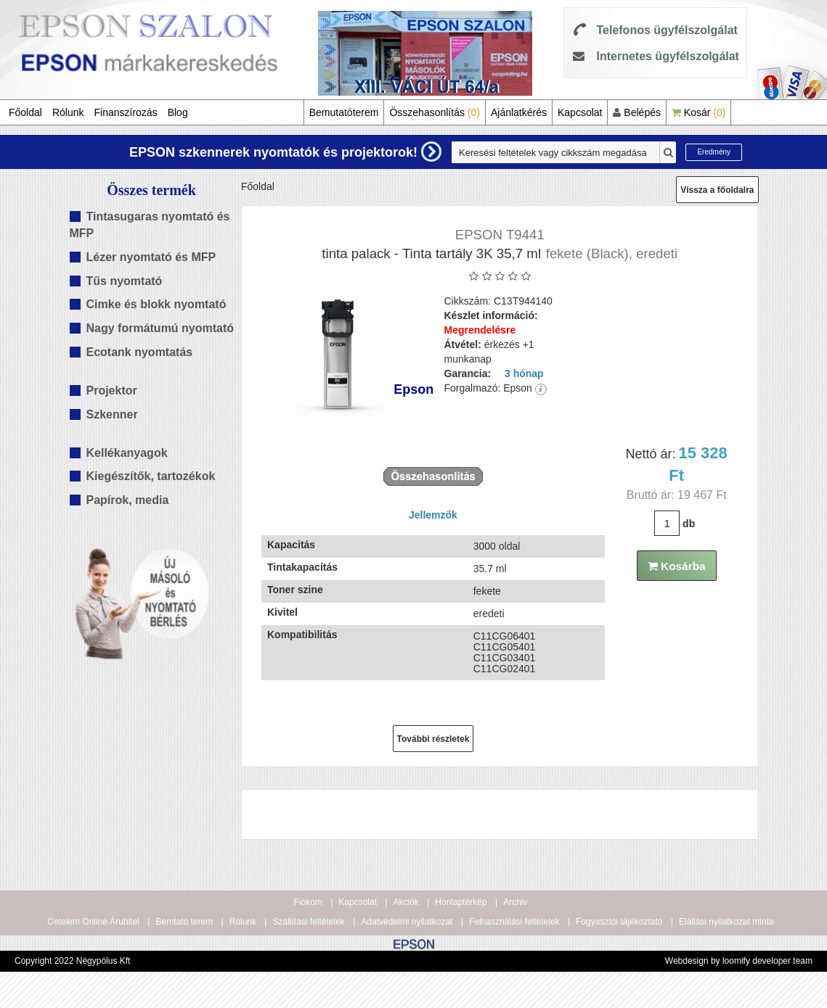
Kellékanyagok (127, 453)
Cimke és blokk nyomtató (156, 304)
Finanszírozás (126, 112)
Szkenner (112, 414)
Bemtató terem (184, 922)
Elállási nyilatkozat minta (726, 922)
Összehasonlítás (434, 112)
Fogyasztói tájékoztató (619, 922)
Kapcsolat (580, 112)
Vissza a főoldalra (717, 190)
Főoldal (25, 112)
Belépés (636, 112)
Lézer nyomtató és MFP (151, 257)
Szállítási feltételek (308, 922)
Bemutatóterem (344, 112)
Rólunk (68, 112)
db (689, 523)
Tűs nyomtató (124, 281)
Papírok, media (127, 500)
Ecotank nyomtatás (139, 352)
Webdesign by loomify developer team (738, 961)
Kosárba (677, 566)
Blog (178, 112)
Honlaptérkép (460, 902)
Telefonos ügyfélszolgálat (666, 30)
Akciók (405, 902)
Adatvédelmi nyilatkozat (406, 922)
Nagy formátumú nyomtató (160, 328)
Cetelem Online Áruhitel (93, 922)
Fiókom (308, 902)
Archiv (515, 902)
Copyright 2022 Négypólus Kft (72, 961)
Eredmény (713, 152)
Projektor (111, 390)
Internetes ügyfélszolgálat (667, 56)
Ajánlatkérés (519, 112)
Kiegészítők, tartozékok (151, 476)
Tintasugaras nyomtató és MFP (150, 224)
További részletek (433, 739)
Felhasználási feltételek (514, 922)
